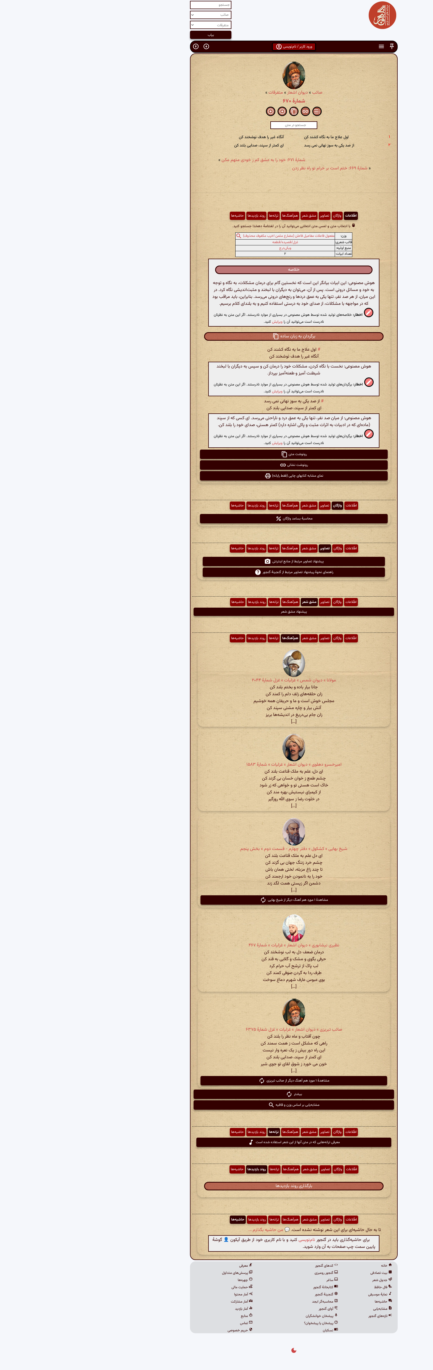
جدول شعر (305, 1280)
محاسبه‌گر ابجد (248, 1302)
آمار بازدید (166, 1309)
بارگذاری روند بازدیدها (216, 1186)
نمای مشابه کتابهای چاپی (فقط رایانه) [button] (216, 476)
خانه (309, 1266)
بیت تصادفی (304, 1273)
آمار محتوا (166, 1294)
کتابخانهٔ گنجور (248, 1287)
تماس (169, 1323)
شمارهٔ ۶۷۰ (216, 101)
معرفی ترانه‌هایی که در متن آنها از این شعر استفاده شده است (216, 1142)
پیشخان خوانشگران (244, 1316)
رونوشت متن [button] (216, 454)
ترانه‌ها (196, 216)
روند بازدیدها (179, 216)
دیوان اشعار (220, 92)
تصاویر (247, 216)
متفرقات (198, 92)
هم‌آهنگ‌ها (213, 216)
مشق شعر (232, 216)
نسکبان (253, 1330)
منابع (169, 1316)
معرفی (168, 1266)
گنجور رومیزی (249, 1273)
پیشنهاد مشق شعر (216, 612)
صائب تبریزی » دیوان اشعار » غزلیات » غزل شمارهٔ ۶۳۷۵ (216, 1029)
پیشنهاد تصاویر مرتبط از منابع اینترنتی (216, 561)
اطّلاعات (273, 216)
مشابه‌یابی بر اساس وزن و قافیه (216, 1105)
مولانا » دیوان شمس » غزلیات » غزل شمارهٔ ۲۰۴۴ (217, 680)
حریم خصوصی (162, 1330)
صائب (240, 92)
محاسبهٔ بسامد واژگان (216, 518)
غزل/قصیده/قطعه (208, 242)
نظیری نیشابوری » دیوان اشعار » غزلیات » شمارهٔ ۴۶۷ (216, 945)
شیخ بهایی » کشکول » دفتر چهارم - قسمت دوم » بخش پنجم (216, 849)
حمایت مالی (164, 1287)
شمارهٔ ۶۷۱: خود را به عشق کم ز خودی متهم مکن (186, 160)
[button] (314, 46)
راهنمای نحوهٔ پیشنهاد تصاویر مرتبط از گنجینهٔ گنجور (216, 572)
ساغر (255, 1280)
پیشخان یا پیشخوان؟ (244, 1323)
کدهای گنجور (249, 1266)
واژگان (260, 216)
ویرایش (200, 322)
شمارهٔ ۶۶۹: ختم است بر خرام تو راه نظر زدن (252, 168)
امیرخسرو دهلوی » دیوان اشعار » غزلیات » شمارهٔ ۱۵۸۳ (216, 764)
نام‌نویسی (229, 1240)
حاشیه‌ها (160, 216)
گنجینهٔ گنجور (249, 1294)
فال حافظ (306, 1287)
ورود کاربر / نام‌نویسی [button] (216, 46)
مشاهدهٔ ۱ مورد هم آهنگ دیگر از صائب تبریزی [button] (216, 1080)
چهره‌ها (167, 1280)
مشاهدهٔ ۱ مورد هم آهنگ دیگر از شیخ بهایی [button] (217, 900)
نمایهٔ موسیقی (303, 1294)
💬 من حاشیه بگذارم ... (192, 1230)
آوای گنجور (251, 1309)
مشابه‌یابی (305, 1309)
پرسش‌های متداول (160, 1273)
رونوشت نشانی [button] (216, 465)
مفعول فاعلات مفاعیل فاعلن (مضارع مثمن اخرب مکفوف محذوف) (211, 236)
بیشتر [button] (216, 1094)
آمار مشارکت (164, 1302)
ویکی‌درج (208, 248)
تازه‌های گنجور (303, 1316)
